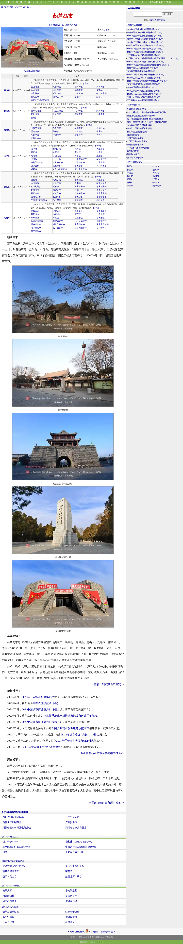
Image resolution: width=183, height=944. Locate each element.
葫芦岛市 (27, 7)
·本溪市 (130, 173)
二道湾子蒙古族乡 (39, 200)
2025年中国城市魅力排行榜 (38, 697)
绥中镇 (34, 149)
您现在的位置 (7, 7)
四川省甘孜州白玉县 (76, 827)
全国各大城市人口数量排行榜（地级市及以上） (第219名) (152, 58)
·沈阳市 (130, 166)
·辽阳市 (155, 179)
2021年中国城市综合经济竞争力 (42, 747)
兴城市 (7, 218)
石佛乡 (56, 186)
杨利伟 (79, 841)
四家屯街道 (101, 211)
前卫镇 (99, 152)
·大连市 (155, 166)
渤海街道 (79, 87)
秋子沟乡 (100, 162)
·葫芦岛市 (156, 185)
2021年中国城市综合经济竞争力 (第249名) (145, 45)
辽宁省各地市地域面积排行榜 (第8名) (143, 100)
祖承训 (6, 852)
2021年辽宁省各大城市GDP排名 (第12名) (145, 42)
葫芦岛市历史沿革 (135, 157)
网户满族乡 (101, 166)
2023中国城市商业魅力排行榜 (39, 721)
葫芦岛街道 (36, 111)
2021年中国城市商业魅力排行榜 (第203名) (145, 52)
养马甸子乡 (80, 193)
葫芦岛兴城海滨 (11, 871)
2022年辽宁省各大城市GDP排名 (80, 734)
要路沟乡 (35, 190)
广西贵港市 (71, 822)
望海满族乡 (36, 224)
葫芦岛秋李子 (10, 901)
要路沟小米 (71, 896)
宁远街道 (57, 211)
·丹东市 (155, 173)
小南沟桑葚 (71, 890)
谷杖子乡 (100, 200)
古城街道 (35, 211)
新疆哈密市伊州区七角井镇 (17, 827)
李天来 (80, 847)
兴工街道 (100, 87)
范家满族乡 (58, 162)
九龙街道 (57, 128)
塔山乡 (78, 97)
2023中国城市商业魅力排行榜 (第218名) (144, 36)
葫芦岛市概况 (133, 154)
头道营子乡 (101, 190)
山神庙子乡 (58, 97)
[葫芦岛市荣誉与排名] (67, 25)
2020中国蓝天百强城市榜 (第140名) (142, 68)
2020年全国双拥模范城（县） (140, 125)
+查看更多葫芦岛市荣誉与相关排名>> (101, 753)
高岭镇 (78, 152)
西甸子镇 (57, 149)
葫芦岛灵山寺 (10, 876)
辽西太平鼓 (8, 922)
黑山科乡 (57, 197)
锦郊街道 (79, 90)
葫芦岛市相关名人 (10, 836)
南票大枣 (7, 890)
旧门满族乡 (101, 228)
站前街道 (57, 87)
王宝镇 (99, 156)
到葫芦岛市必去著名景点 (13, 861)
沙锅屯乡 (57, 135)
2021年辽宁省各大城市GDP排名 (75, 740)
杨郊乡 (99, 97)
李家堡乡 (79, 166)
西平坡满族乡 (81, 159)
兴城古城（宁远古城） (14, 866)
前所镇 (56, 152)
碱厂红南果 (8, 917)
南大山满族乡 (102, 224)
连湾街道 (79, 114)
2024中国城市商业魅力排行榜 (39, 709)
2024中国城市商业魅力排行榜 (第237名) (144, 32)
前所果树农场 (81, 169)
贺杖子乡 (57, 193)
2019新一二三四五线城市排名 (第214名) (144, 94)
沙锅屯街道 (36, 128)
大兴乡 (99, 135)
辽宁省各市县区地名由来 (138, 148)
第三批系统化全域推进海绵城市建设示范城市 (70, 715)
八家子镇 (57, 180)
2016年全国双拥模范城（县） (140, 128)
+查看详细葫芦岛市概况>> (108, 684)
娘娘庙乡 (79, 200)
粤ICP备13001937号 (76, 932)
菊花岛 (68, 871)
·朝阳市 (130, 185)
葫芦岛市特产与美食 (11, 885)
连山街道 (35, 87)
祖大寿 (11, 841)
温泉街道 (79, 211)
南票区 (7, 130)
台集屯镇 (35, 135)
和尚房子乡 (101, 193)
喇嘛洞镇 (79, 180)
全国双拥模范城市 (135, 144)
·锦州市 (130, 176)
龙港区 (7, 111)
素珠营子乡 (36, 186)
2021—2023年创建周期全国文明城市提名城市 (147, 122)
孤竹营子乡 (101, 93)
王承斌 (16, 847)
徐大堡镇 (100, 217)
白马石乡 (35, 97)
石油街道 (35, 90)
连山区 (7, 90)
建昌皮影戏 (71, 917)
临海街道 (57, 214)
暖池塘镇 (35, 131)
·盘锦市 (130, 182)
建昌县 (7, 187)
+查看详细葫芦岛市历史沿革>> (105, 802)
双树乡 (34, 117)
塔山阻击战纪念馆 (32, 71)
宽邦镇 (78, 149)
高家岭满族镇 (37, 221)
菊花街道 (35, 214)
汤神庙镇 (35, 183)
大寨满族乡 (80, 224)
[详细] (86, 83)
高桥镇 (56, 131)
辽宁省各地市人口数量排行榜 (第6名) (143, 55)
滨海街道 (100, 111)
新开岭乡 (35, 193)
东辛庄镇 (35, 217)
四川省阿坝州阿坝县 (13, 817)
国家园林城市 (133, 135)
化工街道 (57, 90)
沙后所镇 (100, 214)
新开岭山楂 (8, 896)
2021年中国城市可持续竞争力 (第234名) (144, 48)
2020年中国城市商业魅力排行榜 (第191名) (145, 74)
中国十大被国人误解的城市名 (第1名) (143, 97)
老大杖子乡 (101, 186)
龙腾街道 (79, 128)
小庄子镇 (57, 159)
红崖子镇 (79, 217)
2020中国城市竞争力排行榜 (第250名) (143, 84)
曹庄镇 (78, 214)
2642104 (99, 942)
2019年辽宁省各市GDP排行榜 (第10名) (144, 78)
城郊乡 (34, 169)
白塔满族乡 (101, 221)
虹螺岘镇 (79, 131)
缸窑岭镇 (100, 128)
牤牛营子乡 (101, 183)
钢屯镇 (99, 90)
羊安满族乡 (58, 221)
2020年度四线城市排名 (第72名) (141, 71)
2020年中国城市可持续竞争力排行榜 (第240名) (147, 81)
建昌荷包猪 (71, 901)
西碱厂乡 (79, 190)
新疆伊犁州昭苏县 (12, 822)
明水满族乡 (80, 162)
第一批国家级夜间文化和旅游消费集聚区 (145, 119)
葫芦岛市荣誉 (133, 151)
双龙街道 (35, 114)
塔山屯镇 (57, 156)
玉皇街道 (57, 114)
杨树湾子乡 (36, 197)
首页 (8, 2)
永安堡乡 (57, 166)
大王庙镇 (100, 149)
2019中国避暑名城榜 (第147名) (140, 87)
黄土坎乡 (79, 135)
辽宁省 (17, 7)
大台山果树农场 (60, 169)
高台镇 (78, 156)
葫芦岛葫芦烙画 (11, 912)
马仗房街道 (58, 111)
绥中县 (7, 156)
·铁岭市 (155, 182)
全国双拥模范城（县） (46, 703)
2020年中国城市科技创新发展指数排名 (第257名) (148, 65)
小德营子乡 (101, 197)
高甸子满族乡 (37, 162)
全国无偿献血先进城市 (137, 141)
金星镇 (99, 131)
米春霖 (75, 852)
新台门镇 (57, 93)
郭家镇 (56, 217)
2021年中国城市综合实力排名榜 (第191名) (145, 61)
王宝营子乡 (80, 186)
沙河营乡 (79, 93)
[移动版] (53, 25)
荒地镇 (34, 156)
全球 (156, 2)
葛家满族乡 (101, 159)
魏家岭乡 (57, 190)
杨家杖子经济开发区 (40, 100)
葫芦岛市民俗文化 (10, 907)
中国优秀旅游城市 (135, 138)
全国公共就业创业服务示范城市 (70, 728)
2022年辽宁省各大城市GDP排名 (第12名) (145, 39)
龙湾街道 (79, 111)
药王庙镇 (100, 180)
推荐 (151, 2)
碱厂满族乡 (58, 228)
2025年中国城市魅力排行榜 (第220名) (143, 29)
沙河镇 (34, 159)
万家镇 (34, 152)
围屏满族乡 (36, 228)
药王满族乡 (36, 231)
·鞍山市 (130, 169)
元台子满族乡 (81, 221)
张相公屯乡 (36, 138)
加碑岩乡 (35, 166)
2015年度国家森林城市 (137, 132)
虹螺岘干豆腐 (72, 912)
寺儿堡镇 (35, 93)
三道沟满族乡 (81, 228)
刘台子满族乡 (59, 224)
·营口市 (155, 176)
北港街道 (100, 114)
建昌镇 (34, 180)
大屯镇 (78, 183)
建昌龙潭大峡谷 (73, 876)
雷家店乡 (79, 197)
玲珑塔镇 (57, 183)
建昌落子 (70, 922)
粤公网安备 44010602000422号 (100, 931)
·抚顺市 (155, 169)
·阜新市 (130, 179)
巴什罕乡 (57, 200)
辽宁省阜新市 (72, 817)
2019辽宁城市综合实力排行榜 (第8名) (143, 91)
